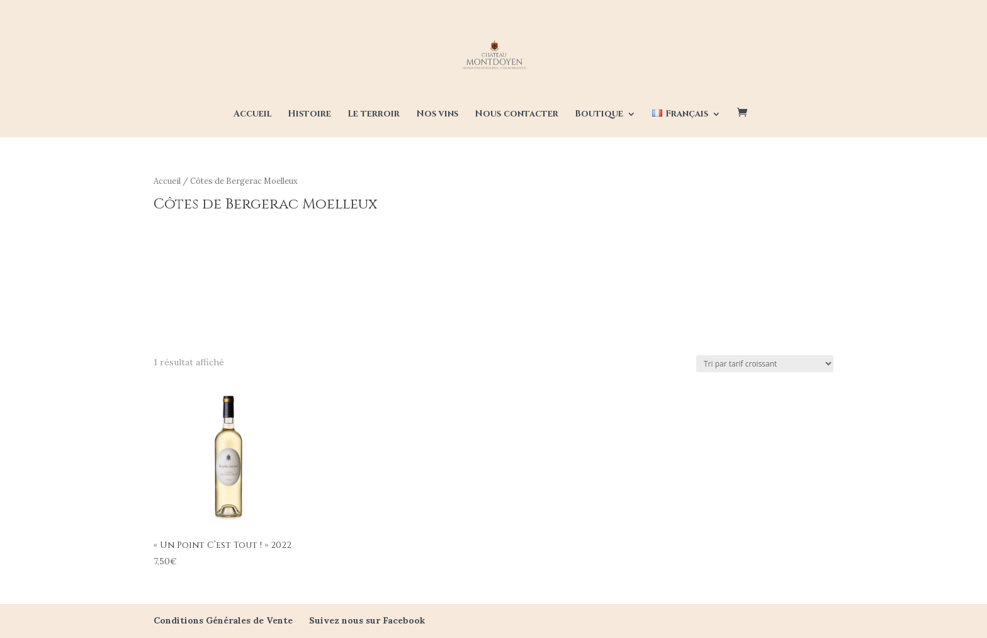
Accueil (252, 115)
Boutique (599, 115)
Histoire (309, 115)
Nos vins (437, 115)
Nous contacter (516, 115)
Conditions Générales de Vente (223, 620)
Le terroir (373, 115)
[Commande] (764, 363)
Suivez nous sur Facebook (367, 620)
